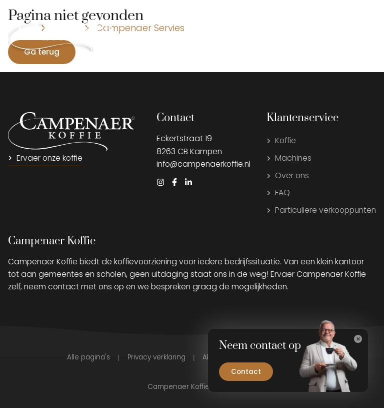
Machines (289, 158)
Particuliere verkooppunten (321, 210)
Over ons (287, 175)
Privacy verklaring (157, 357)
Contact (246, 371)
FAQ (278, 192)
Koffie (281, 140)
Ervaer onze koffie (45, 158)
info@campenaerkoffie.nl (203, 164)
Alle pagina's (88, 357)
